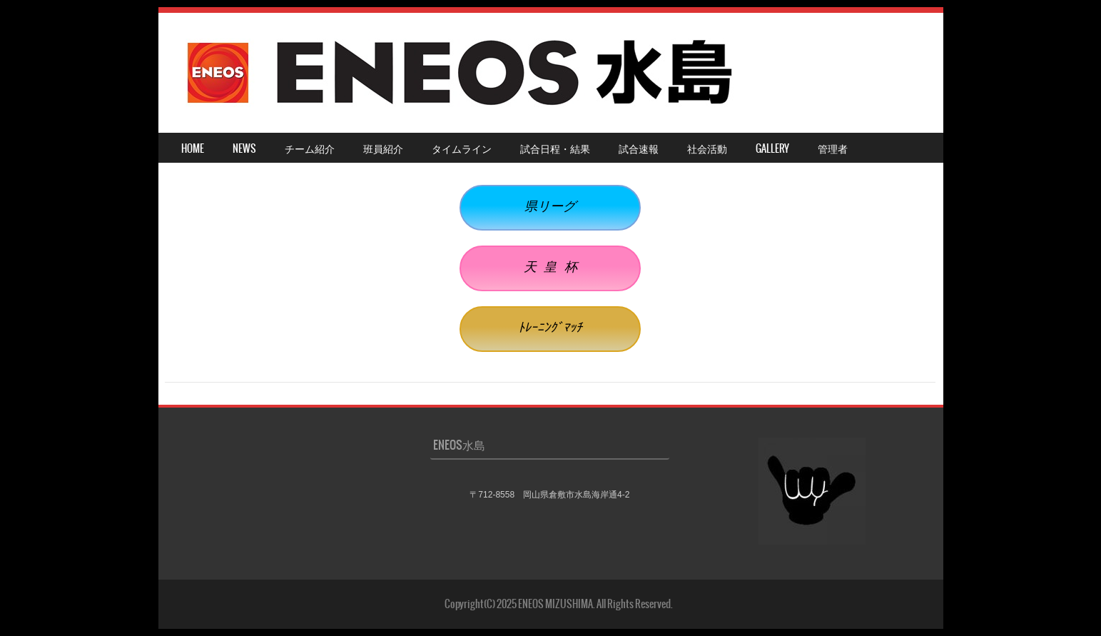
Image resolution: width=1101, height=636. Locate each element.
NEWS (244, 148)
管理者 (833, 148)
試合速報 (639, 148)
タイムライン (462, 148)
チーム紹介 (310, 148)
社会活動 (707, 148)
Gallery (772, 148)
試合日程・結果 (555, 148)
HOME (192, 148)
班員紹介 (383, 148)
